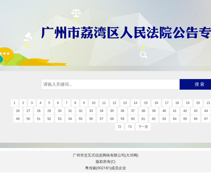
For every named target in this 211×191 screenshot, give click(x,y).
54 (70, 119)
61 (143, 119)
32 (80, 111)
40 (164, 111)
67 (206, 119)
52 (49, 119)
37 (132, 111)
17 (166, 103)
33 (91, 111)
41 (174, 111)
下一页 (143, 127)
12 (114, 103)
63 (164, 119)
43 (195, 111)
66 (195, 119)
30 (59, 111)
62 (153, 119)
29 (49, 111)
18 (177, 103)
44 (206, 111)
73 (130, 127)
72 (119, 127)
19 (187, 103)
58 (112, 119)
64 (174, 119)
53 (59, 119)
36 (122, 111)
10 (93, 103)
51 (38, 119)
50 (28, 119)
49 (17, 119)
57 (101, 119)
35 (112, 111)
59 (122, 119)
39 (153, 111)
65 (185, 119)
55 (80, 119)
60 (132, 119)
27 (28, 111)
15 (145, 103)
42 (185, 111)
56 (91, 119)
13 (124, 103)
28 (38, 111)
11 (104, 103)
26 (17, 111)
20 (198, 103)
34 (101, 111)
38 (143, 111)
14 (135, 103)
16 (156, 103)
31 (70, 111)
